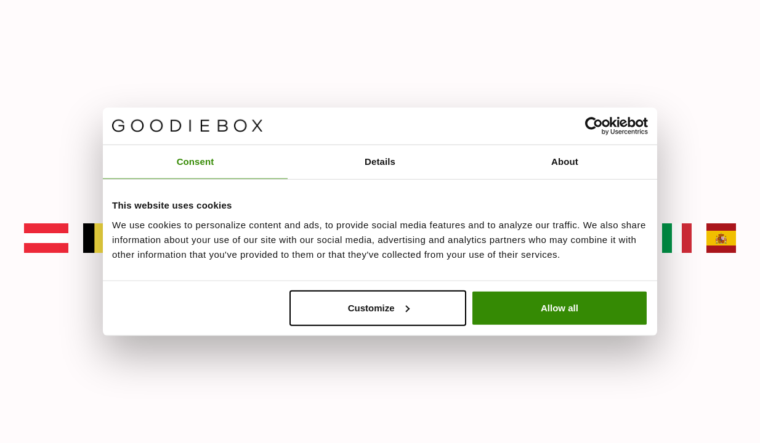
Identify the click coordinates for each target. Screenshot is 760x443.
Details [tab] (380, 161)
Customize (379, 307)
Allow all (559, 307)
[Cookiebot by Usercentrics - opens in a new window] (594, 126)
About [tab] (564, 161)
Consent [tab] (195, 161)
